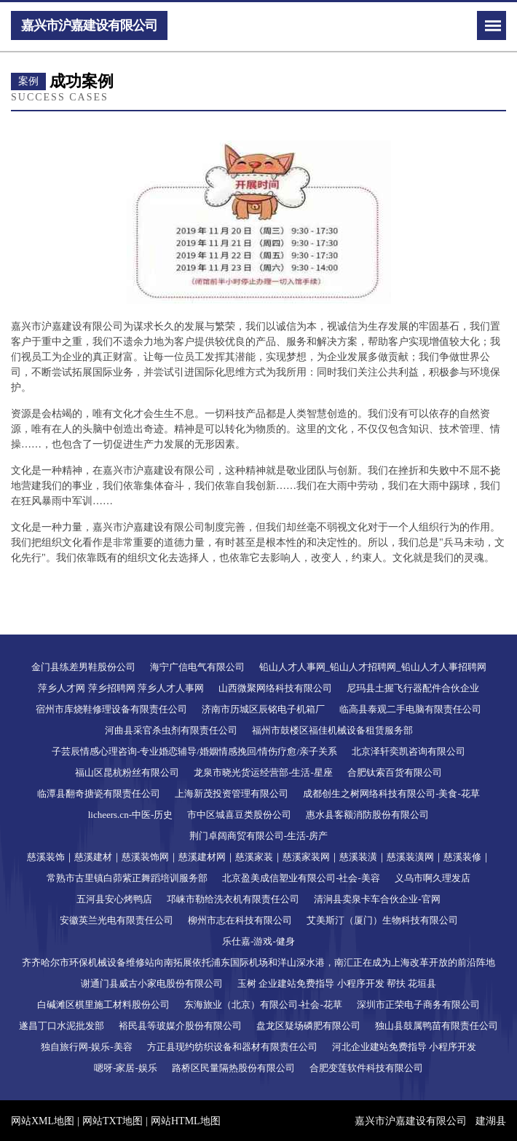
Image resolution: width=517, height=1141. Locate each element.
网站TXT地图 (112, 1121)
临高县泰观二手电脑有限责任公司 (410, 709)
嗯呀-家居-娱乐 (125, 1068)
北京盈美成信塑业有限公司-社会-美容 (301, 878)
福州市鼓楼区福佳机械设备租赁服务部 (332, 730)
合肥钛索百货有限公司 (394, 772)
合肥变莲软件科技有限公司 (366, 1068)
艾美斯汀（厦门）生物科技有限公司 (382, 920)
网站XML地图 (42, 1121)
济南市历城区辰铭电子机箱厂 (263, 709)
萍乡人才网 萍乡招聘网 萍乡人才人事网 (121, 688)
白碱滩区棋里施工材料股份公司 (103, 1004)
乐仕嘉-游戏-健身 (258, 941)
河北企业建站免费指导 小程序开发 (404, 1046)
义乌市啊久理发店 (432, 878)
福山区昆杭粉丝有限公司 (127, 772)
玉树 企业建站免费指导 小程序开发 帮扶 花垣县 (336, 983)
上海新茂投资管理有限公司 (231, 793)
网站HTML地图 (186, 1121)
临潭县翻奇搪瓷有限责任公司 (98, 793)
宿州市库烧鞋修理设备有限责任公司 (111, 709)
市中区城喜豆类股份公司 (239, 814)
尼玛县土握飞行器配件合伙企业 (413, 688)
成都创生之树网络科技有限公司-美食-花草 (391, 793)
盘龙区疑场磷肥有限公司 (308, 1025)
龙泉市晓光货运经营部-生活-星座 (263, 772)
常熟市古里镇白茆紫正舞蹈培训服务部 (127, 878)
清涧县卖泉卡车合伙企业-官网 (377, 899)
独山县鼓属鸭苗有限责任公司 (436, 1025)
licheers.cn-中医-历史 (130, 814)
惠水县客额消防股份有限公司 (367, 814)
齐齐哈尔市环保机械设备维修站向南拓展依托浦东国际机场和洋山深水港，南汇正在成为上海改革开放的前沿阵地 (258, 962)
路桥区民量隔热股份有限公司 (233, 1068)
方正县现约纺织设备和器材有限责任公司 (232, 1046)
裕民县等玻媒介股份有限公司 (180, 1025)
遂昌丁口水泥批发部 (61, 1025)
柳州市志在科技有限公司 (240, 920)
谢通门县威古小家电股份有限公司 (152, 983)
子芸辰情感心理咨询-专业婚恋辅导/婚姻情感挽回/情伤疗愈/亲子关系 (194, 751)
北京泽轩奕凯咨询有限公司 (408, 751)
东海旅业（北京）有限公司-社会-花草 (263, 1004)
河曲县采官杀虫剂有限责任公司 (171, 730)
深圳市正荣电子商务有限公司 (418, 1004)
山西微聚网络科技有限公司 (275, 688)
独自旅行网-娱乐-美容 (87, 1046)
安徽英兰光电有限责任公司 (116, 920)
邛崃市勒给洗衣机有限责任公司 (233, 899)
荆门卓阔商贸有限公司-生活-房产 (258, 835)
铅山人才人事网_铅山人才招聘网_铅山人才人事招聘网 (372, 667)
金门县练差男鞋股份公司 (83, 667)
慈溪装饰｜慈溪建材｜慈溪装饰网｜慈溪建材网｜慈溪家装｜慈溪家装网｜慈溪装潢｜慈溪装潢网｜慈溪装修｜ (259, 857)
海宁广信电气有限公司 (197, 667)
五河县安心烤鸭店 (114, 899)
